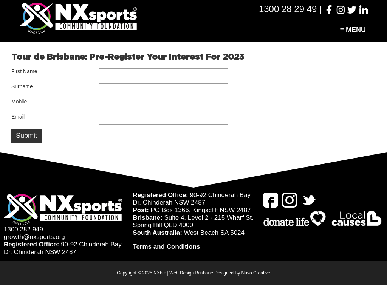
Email (18, 117)
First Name (24, 71)
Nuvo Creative (255, 273)
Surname (22, 86)
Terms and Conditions (166, 246)
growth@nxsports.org (34, 236)
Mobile (19, 102)
